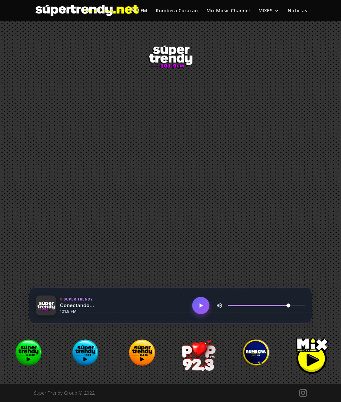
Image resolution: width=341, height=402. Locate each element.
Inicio (69, 11)
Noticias (297, 11)
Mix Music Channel (228, 11)
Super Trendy (99, 11)
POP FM (138, 11)
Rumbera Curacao (177, 11)
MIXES (265, 11)
